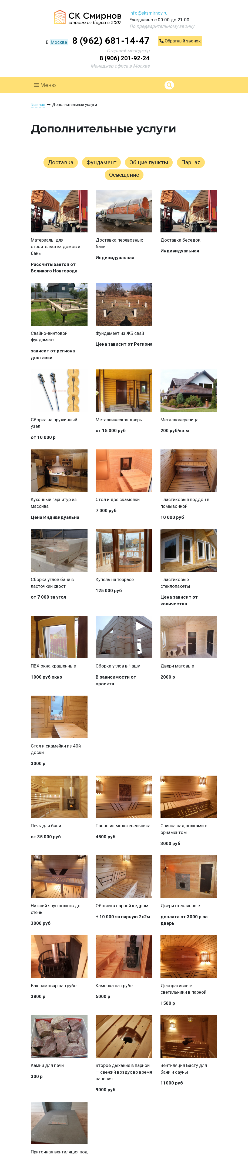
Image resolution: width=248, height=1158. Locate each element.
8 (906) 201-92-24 (125, 58)
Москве (59, 42)
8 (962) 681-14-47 (111, 40)
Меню (45, 85)
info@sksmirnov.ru (148, 13)
